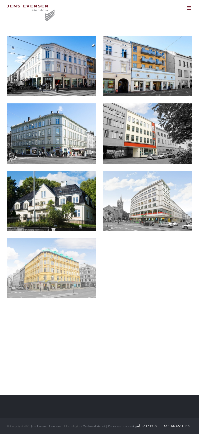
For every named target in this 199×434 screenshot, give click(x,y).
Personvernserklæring (122, 426)
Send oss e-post (178, 426)
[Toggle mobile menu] (189, 7)
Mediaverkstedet (94, 426)
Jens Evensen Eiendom (46, 426)
